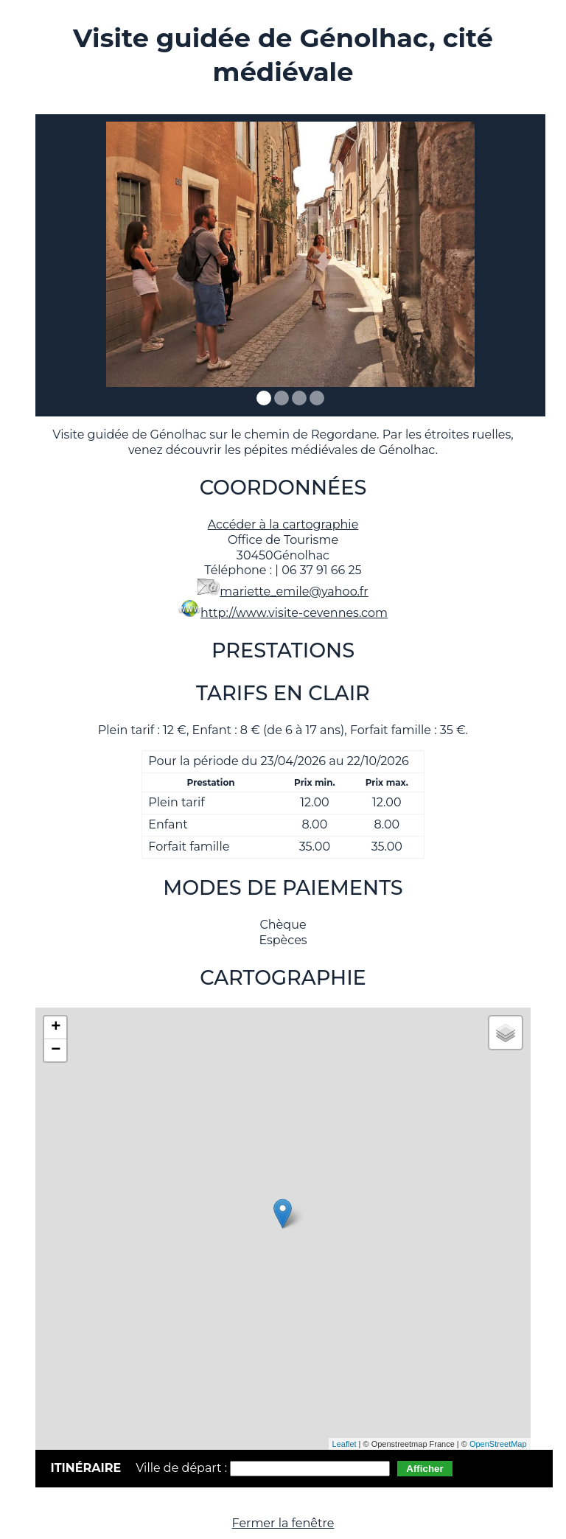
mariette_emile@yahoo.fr (294, 591)
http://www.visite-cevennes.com (294, 613)
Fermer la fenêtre (283, 1523)
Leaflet (344, 1443)
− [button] (55, 1050)
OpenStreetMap (498, 1443)
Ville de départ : (183, 1468)
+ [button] (55, 1027)
